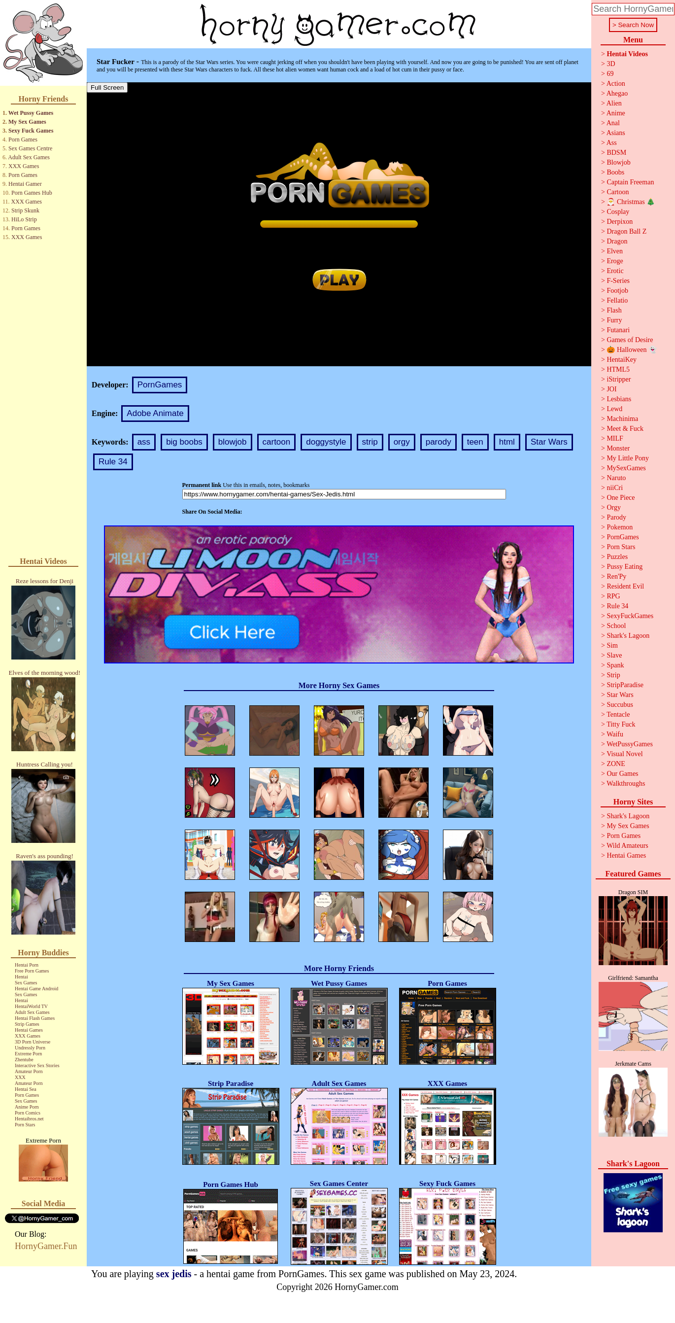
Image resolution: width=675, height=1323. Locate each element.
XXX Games (23, 166)
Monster (618, 448)
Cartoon (618, 192)
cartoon (277, 442)
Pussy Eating (624, 566)
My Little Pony (628, 458)
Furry (614, 320)
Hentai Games (29, 1030)
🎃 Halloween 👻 (632, 349)
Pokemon (620, 527)
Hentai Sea (25, 1089)
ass (143, 442)
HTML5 (618, 369)
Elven (615, 251)
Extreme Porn (28, 1053)
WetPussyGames (630, 744)
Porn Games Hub (31, 192)
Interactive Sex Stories (37, 1065)
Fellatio (617, 300)
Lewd (614, 409)
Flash (614, 310)
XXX (20, 1077)
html (507, 442)
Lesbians (619, 399)
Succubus (620, 704)
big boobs (184, 442)
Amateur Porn (28, 1071)
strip (370, 442)
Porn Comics (27, 1112)
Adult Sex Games (29, 157)
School (616, 625)
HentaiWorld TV (31, 1006)
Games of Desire (630, 340)
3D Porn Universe (32, 1041)
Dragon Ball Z (626, 231)
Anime (616, 113)
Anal (613, 123)
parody (438, 442)
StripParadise (625, 685)
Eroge (615, 261)
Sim (612, 645)
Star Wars (549, 442)
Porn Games (22, 139)
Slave (614, 655)
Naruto (616, 478)
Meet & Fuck (625, 428)
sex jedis (174, 1273)
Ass (612, 142)
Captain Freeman (630, 182)
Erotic (615, 271)
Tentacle (618, 714)
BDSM (616, 152)
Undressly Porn (30, 1047)
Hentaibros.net (29, 1118)
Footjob (617, 290)
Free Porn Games (32, 971)
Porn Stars (25, 1124)
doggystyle (326, 442)
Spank (615, 665)
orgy (402, 442)
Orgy (614, 507)
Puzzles (617, 556)
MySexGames (626, 468)
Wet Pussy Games (30, 112)
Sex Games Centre (30, 148)
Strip (613, 675)
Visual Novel (624, 754)
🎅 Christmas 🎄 (631, 202)
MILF (615, 438)
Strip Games (27, 1024)
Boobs (615, 172)
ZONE (616, 763)
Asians (616, 133)
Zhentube (24, 1059)
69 (610, 73)
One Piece (621, 497)
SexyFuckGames (630, 616)
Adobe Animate (155, 413)
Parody (616, 517)
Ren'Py (616, 576)
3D (611, 64)
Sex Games (26, 982)
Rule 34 (113, 461)
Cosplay (618, 211)
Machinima (622, 418)
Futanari (618, 330)
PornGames (159, 384)
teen (475, 442)
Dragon (617, 241)
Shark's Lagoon (628, 635)
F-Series (618, 280)
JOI (611, 389)
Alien (614, 103)
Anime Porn (27, 1107)
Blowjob (618, 162)
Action (616, 83)
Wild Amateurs (627, 845)
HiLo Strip (24, 219)
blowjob (232, 442)
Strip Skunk (25, 210)
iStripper (619, 379)
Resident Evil (625, 586)
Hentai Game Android (36, 988)
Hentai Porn (26, 965)
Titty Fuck (621, 724)
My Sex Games (27, 121)
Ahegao (617, 93)
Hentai (21, 976)
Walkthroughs (626, 783)
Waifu (615, 734)
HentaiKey (622, 359)
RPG (613, 596)
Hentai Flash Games (35, 1018)
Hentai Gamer (25, 183)
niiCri (615, 487)
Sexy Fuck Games (30, 130)
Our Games (622, 773)
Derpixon (620, 221)
